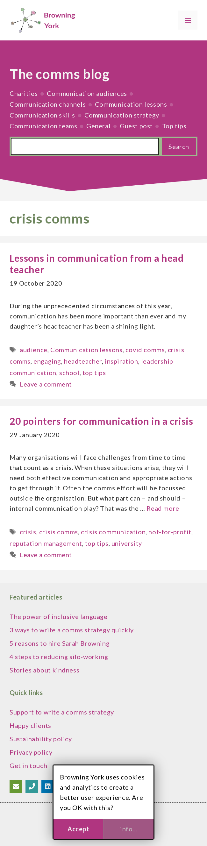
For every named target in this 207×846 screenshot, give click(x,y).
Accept (78, 829)
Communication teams (43, 126)
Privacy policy (31, 752)
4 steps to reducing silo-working (59, 656)
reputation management (46, 543)
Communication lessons (131, 104)
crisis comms (58, 532)
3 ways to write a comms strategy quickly (72, 630)
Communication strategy (121, 115)
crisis (28, 532)
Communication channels (48, 104)
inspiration (121, 361)
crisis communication (113, 532)
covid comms (145, 349)
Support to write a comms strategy (62, 712)
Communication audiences (87, 93)
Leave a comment (46, 384)
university (126, 543)
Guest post (136, 126)
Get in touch (28, 765)
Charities (24, 93)
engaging (47, 361)
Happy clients (30, 725)
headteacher (83, 361)
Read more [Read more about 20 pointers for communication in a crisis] (162, 508)
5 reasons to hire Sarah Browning (60, 643)
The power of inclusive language (59, 616)
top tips (94, 372)
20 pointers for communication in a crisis (101, 421)
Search (178, 146)
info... (128, 829)
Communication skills (42, 115)
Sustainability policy (41, 739)
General (98, 126)
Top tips (174, 126)
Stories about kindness (44, 670)
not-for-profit (169, 532)
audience (33, 349)
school (69, 372)
